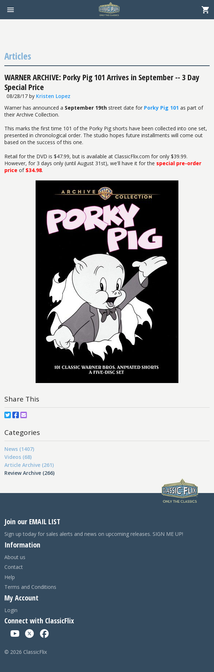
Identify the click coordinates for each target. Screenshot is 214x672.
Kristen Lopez (53, 96)
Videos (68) (18, 456)
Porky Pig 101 (161, 107)
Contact (13, 566)
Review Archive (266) (29, 472)
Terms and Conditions (30, 586)
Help (9, 577)
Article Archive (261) (29, 464)
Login (10, 610)
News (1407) (19, 448)
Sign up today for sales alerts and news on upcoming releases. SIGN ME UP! (93, 533)
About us (14, 557)
